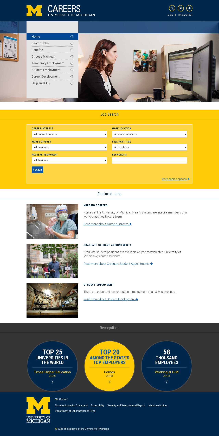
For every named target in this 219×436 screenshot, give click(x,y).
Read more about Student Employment (110, 299)
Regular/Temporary (45, 154)
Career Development (52, 76)
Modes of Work (41, 141)
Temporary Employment (52, 63)
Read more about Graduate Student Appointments (118, 263)
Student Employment (52, 70)
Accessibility (97, 405)
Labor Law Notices (158, 405)
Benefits (52, 50)
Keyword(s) (119, 154)
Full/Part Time (121, 141)
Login (170, 15)
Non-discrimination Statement (71, 405)
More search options (176, 179)
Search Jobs (52, 43)
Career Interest (42, 128)
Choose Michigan (52, 56)
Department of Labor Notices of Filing (75, 411)
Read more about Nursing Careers (107, 224)
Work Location (121, 128)
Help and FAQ (185, 15)
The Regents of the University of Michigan (86, 428)
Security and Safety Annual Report (126, 405)
